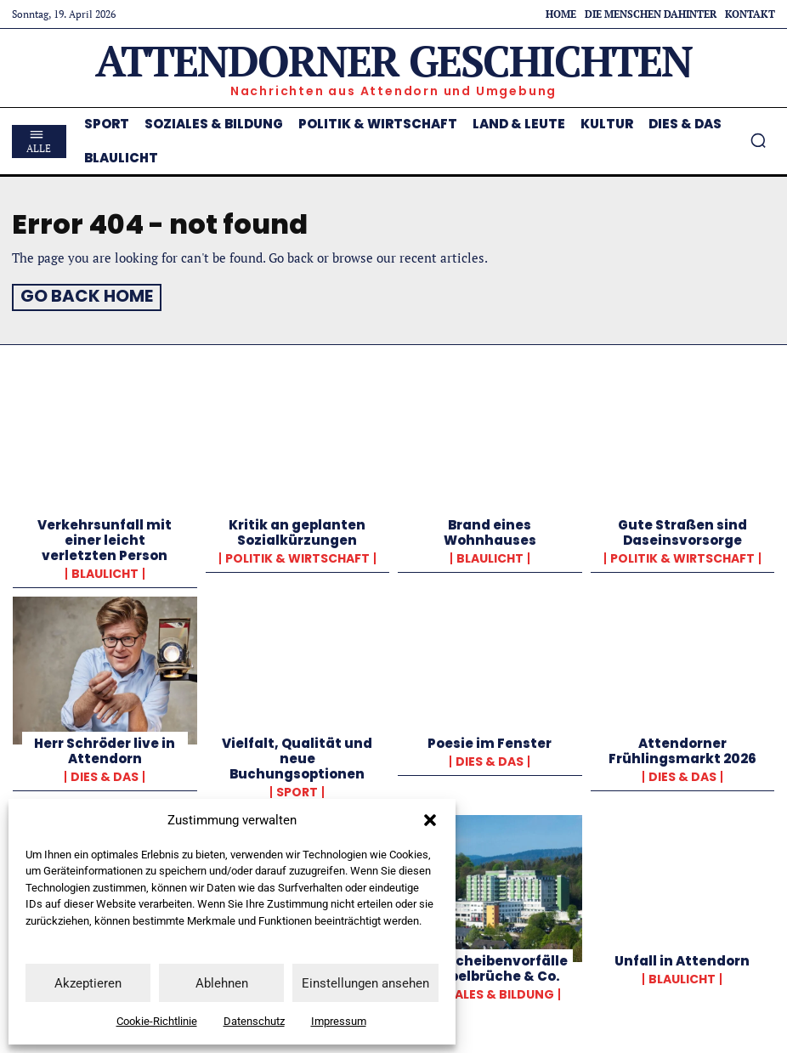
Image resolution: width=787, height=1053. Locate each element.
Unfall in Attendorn (682, 957)
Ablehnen (221, 983)
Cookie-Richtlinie (156, 1021)
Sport (297, 789)
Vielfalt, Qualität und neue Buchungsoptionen (297, 755)
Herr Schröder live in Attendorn (104, 747)
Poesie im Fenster (489, 740)
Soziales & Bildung (490, 991)
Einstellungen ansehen (365, 983)
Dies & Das (105, 773)
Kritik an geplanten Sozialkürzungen (297, 529)
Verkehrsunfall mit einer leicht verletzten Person (104, 537)
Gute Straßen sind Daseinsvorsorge (682, 529)
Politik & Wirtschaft (297, 556)
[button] (430, 820)
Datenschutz (254, 1021)
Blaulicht (105, 571)
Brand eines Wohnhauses (490, 529)
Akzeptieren (88, 983)
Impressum (338, 1021)
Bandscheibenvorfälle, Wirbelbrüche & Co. (489, 965)
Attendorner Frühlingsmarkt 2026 (682, 747)
